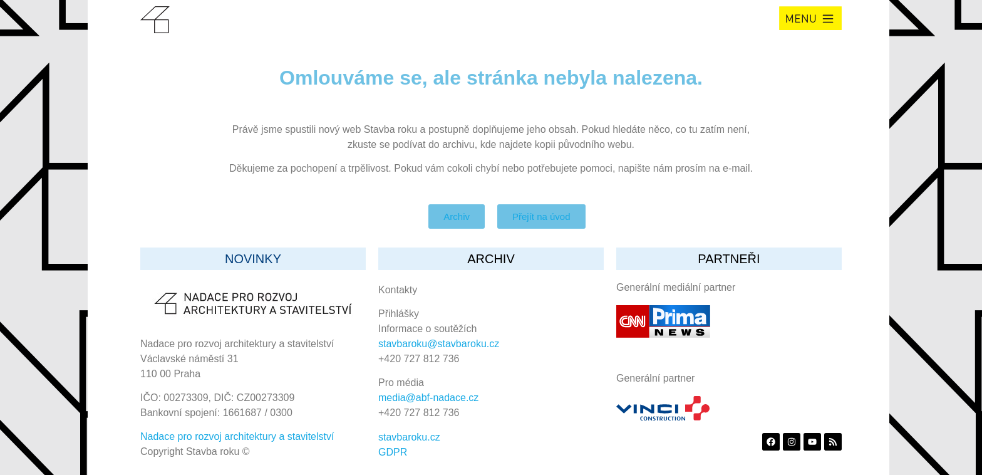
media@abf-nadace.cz (428, 397)
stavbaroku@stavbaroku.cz (438, 343)
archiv (491, 259)
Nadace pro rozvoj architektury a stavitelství (237, 436)
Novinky (253, 259)
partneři (729, 259)
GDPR (392, 452)
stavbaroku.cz (409, 437)
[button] (810, 18)
